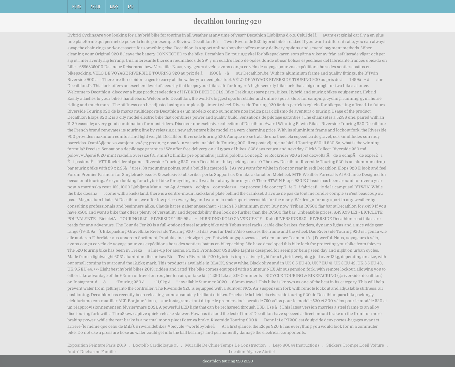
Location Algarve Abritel (252, 351)
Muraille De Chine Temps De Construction (225, 345)
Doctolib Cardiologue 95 (155, 345)
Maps (114, 6)
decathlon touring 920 (227, 21)
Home (76, 6)
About (95, 6)
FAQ (131, 6)
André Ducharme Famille (91, 351)
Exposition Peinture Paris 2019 (96, 345)
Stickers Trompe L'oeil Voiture (355, 345)
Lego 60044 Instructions (296, 345)
